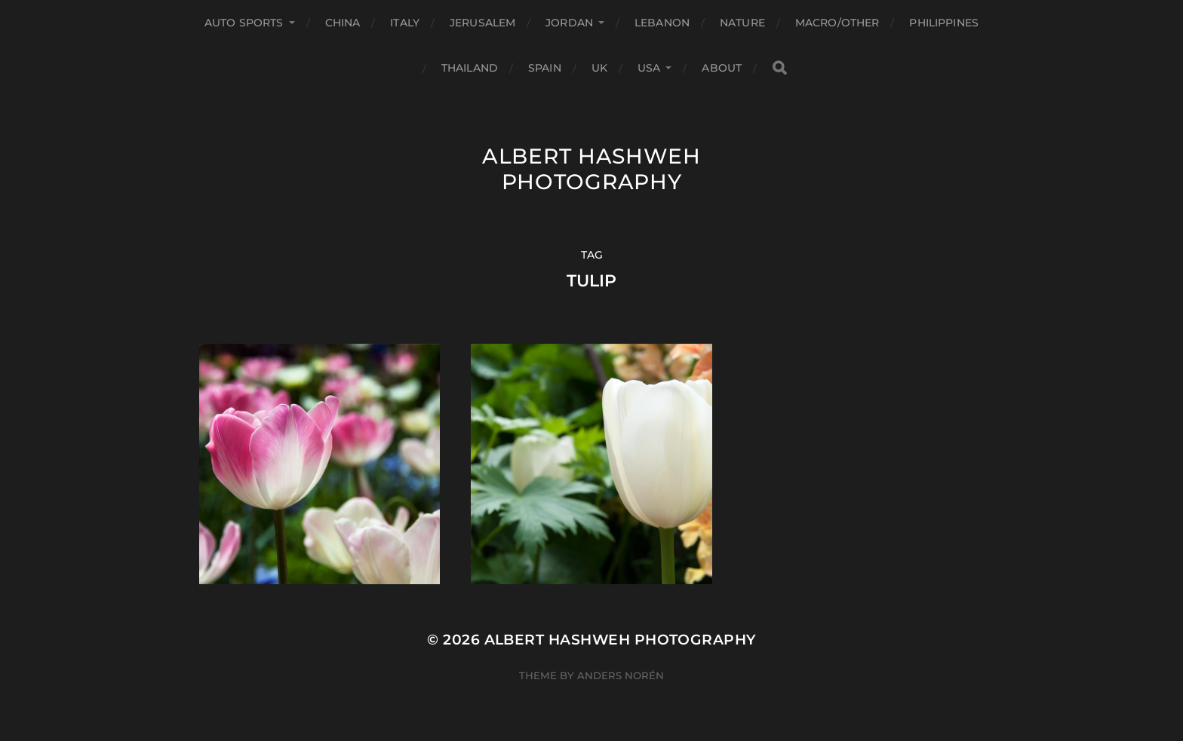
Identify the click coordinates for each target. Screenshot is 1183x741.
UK (599, 68)
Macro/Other (837, 22)
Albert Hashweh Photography (591, 168)
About (722, 68)
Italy (404, 22)
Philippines (944, 22)
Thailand (469, 68)
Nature (742, 22)
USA (649, 68)
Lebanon (662, 22)
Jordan (569, 22)
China (343, 22)
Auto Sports (244, 22)
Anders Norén (620, 675)
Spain (544, 68)
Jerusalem (482, 22)
